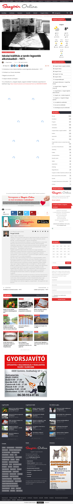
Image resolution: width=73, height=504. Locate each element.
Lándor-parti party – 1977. (41, 289)
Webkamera (20, 499)
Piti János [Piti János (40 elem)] (19, 469)
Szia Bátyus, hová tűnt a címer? (39, 427)
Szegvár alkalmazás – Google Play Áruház (61, 83)
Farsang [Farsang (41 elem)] (11, 454)
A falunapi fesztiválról (62, 426)
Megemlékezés (55, 169)
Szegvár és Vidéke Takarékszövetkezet (60, 172)
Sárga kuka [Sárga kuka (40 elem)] (18, 488)
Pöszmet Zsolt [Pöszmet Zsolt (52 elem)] (5, 474)
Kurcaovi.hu (55, 1)
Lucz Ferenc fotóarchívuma (8, 52)
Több (61, 1)
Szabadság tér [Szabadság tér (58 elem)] (5, 476)
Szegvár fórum (57, 71)
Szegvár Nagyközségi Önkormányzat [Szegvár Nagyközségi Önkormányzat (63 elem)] (9, 483)
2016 (68, 248)
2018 (61, 248)
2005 (54, 256)
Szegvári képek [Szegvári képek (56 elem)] (18, 481)
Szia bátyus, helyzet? (38, 432)
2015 (54, 251)
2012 (65, 251)
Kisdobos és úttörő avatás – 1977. (12, 289)
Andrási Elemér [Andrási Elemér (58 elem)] (19, 447)
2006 (68, 254)
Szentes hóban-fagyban (63, 432)
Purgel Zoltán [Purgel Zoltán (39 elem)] (15, 471)
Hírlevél (35, 13)
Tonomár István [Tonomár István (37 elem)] (5, 490)
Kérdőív (46, 498)
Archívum (12, 13)
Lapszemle (54, 136)
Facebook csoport (6, 499)
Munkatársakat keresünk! (61, 498)
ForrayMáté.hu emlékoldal (60, 102)
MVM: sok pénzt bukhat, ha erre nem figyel (15, 421)
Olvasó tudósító (56, 200)
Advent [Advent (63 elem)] (3, 447)
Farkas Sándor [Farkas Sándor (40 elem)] (5, 454)
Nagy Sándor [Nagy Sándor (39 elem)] (13, 469)
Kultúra (53, 133)
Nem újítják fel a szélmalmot (64, 414)
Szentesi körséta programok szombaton (16, 415)
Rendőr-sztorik (55, 158)
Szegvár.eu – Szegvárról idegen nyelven (61, 98)
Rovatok (20, 13)
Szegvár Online (18, 1)
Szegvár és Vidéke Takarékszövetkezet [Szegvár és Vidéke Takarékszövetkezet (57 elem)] (10, 486)
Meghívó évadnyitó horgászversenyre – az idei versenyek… (15, 428)
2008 (61, 254)
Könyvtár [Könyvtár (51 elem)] (10, 466)
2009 (57, 254)
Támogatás (22, 498)
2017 (65, 248)
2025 (54, 246)
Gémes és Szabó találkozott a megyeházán (64, 409)
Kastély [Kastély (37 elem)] (17, 459)
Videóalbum (54, 127)
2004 (57, 256)
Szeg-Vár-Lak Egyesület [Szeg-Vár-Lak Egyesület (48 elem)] (7, 478)
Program (21, 298)
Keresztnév (54, 285)
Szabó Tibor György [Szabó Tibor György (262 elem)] (14, 476)
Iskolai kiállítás (8, 209)
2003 (61, 256)
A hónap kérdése (55, 155)
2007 (65, 254)
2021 (68, 246)
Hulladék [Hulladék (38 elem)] (12, 459)
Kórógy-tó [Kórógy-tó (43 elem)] (4, 466)
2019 (57, 248)
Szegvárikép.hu (26, 1)
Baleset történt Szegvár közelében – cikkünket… (39, 409)
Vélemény (54, 149)
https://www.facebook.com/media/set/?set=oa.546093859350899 (28, 84)
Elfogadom (40, 502)
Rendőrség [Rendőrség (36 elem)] (20, 474)
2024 (57, 246)
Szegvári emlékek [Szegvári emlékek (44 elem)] (16, 478)
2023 (61, 246)
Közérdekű (6, 298)
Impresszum (5, 498)
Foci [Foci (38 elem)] (16, 454)
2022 (65, 246)
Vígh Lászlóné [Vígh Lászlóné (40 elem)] (19, 490)
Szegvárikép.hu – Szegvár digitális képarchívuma (61, 91)
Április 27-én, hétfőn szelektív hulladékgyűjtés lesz (16, 409)
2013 (61, 251)
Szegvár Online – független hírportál (60, 87)
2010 (54, 254)
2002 (65, 256)
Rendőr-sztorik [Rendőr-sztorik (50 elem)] (13, 474)
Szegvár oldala (57, 76)
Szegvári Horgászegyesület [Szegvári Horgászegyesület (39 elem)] (7, 481)
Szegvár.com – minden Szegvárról (61, 95)
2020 (54, 248)
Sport (53, 139)
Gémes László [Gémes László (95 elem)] (18, 457)
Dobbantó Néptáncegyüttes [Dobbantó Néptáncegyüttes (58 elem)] (15, 450)
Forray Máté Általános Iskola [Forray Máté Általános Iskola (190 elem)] (8, 457)
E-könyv (53, 184)
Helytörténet (54, 164)
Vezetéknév (54, 279)
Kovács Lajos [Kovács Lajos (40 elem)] (5, 464)
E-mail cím (54, 290)
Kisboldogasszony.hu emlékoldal (61, 107)
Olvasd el (47, 502)
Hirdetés (51, 498)
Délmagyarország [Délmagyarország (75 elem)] (15, 452)
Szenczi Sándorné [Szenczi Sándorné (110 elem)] (6, 488)
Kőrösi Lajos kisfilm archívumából (59, 175)
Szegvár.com (33, 1)
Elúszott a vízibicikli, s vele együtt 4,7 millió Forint (39, 421)
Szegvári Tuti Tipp (58, 74)
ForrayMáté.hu (48, 1)
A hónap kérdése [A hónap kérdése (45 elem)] (10, 447)
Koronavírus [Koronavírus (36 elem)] (4, 462)
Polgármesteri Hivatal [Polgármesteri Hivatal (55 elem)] (6, 471)
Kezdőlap (4, 13)
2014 (57, 251)
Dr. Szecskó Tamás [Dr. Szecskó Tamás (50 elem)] (6, 452)
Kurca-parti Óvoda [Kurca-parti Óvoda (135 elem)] (17, 464)
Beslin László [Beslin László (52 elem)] (5, 450)
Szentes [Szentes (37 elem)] (12, 488)
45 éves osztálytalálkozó (63, 420)
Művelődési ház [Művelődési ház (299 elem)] (5, 469)
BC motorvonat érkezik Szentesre (38, 415)
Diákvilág (54, 167)
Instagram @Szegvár (58, 79)
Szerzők (28, 13)
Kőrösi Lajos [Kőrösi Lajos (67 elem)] (16, 466)
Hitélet (53, 161)
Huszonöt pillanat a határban (14, 434)
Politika (53, 152)
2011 (68, 251)
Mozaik (36, 331)
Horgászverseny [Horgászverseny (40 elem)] (5, 459)
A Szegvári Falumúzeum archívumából (60, 181)
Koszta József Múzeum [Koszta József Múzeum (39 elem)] (13, 462)
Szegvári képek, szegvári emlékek (11, 331)
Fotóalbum (21, 315)
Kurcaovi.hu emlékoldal (59, 105)
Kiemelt (53, 178)
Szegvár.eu (40, 1)
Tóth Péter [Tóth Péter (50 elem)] (13, 490)
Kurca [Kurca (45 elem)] (10, 464)
